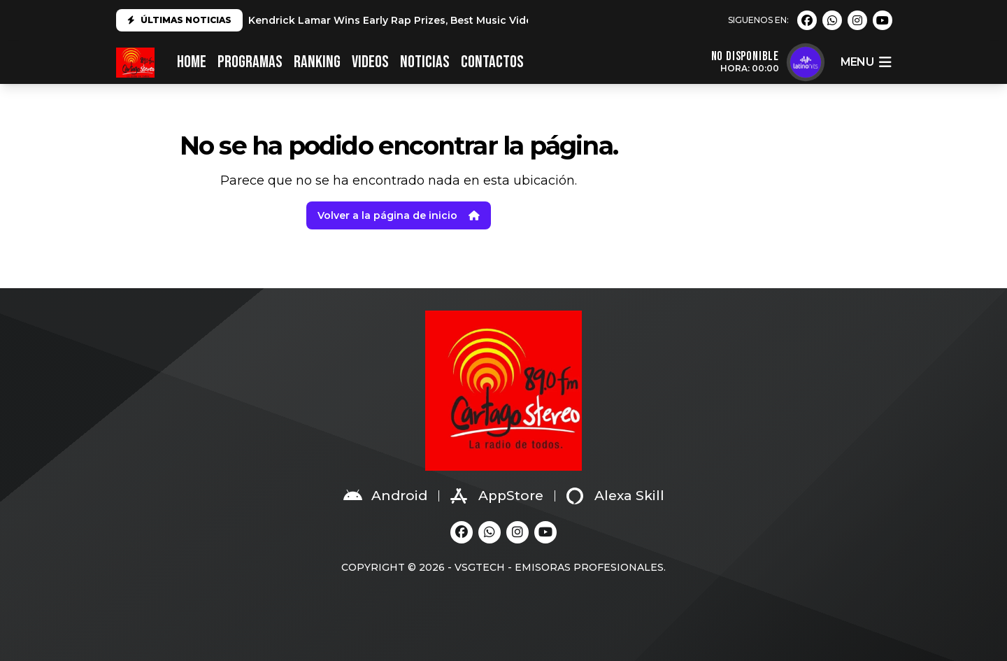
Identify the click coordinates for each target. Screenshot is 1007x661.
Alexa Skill (615, 496)
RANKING (317, 62)
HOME (191, 62)
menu (866, 62)
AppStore (496, 496)
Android (385, 496)
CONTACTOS (492, 62)
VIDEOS (370, 62)
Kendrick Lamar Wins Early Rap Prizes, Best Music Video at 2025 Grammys (439, 20)
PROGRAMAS (250, 62)
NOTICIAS (425, 62)
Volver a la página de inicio (398, 215)
